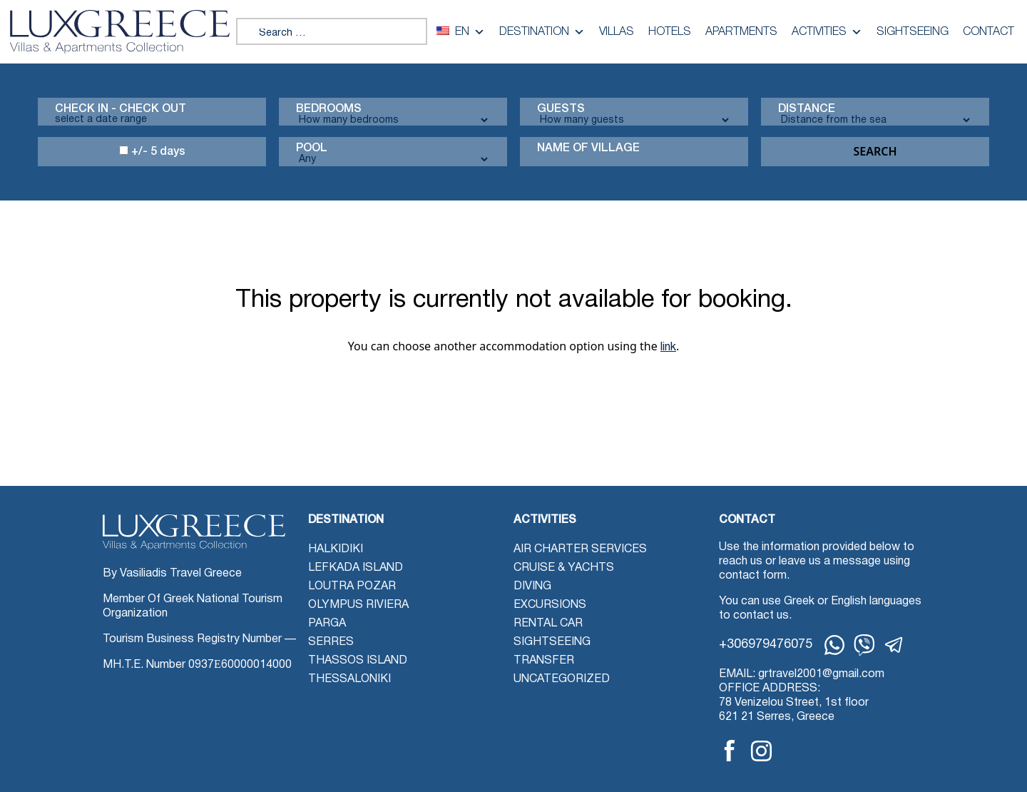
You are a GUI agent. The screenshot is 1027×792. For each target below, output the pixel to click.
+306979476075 (765, 645)
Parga (327, 624)
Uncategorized (562, 679)
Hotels (669, 32)
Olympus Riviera (358, 605)
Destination (542, 32)
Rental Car (548, 624)
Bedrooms (329, 109)
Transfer (544, 661)
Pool (311, 148)
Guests (561, 109)
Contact (988, 32)
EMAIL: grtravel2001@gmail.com (801, 674)
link (668, 347)
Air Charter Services (580, 549)
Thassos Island (357, 661)
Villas (616, 32)
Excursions (550, 605)
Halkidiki (335, 549)
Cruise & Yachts (564, 568)
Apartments (741, 32)
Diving (532, 587)
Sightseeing (913, 32)
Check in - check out (120, 109)
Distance (806, 109)
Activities (827, 32)
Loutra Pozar (352, 587)
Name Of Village (588, 148)
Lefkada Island (355, 568)
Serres (331, 642)
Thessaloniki (349, 679)
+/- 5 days (152, 151)
